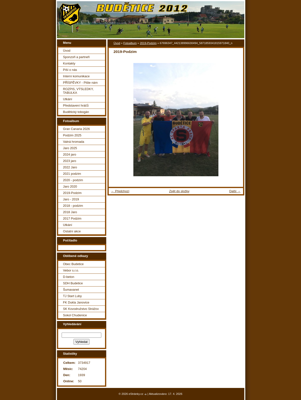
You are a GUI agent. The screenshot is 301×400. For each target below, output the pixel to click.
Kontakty (69, 63)
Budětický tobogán (76, 112)
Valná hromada (73, 142)
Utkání (67, 99)
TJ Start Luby (72, 296)
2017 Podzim (72, 218)
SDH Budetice (73, 283)
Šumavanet (71, 289)
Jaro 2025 (70, 148)
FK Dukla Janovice (76, 302)
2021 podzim (72, 174)
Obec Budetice (73, 264)
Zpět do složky (179, 191)
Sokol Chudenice (75, 315)
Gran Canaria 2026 (76, 129)
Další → (235, 191)
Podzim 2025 (72, 135)
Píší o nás (70, 70)
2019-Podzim (148, 43)
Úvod (117, 43)
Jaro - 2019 (71, 199)
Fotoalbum (130, 43)
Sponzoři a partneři (76, 57)
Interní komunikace (76, 76)
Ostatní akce (72, 231)
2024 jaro (69, 154)
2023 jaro (69, 161)
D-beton (68, 277)
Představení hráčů (76, 105)
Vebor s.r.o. (71, 270)
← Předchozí (120, 191)
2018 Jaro (70, 212)
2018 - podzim (73, 206)
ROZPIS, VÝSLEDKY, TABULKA (78, 91)
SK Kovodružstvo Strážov (81, 309)
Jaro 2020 (70, 186)
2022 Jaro (70, 167)
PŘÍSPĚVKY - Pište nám (80, 82)
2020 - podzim (73, 180)
